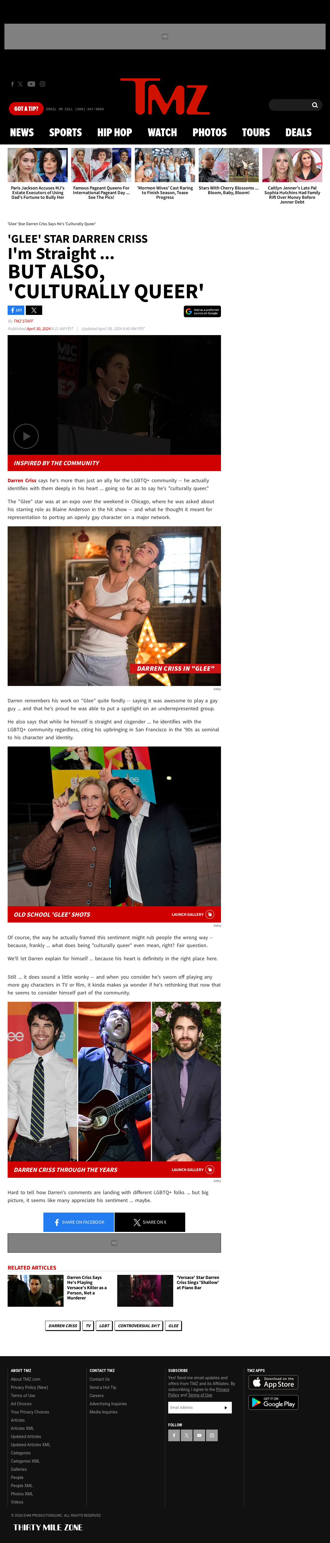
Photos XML (22, 1494)
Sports (65, 133)
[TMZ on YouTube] (199, 1435)
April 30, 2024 (38, 328)
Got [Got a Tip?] (26, 109)
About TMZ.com (25, 1379)
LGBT (104, 1325)
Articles (18, 1420)
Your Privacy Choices (30, 1412)
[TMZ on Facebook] (12, 84)
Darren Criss (62, 1325)
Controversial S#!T (138, 1325)
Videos (17, 1502)
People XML (22, 1485)
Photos (210, 133)
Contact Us (100, 1379)
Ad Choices (21, 1403)
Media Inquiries (104, 1412)
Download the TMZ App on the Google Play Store (273, 1402)
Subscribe (226, 1407)
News (22, 133)
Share (78, 1222)
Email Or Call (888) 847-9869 (75, 109)
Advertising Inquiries (108, 1403)
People (17, 1477)
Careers (97, 1395)
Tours (256, 133)
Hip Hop (114, 133)
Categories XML (25, 1461)
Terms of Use (23, 1395)
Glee (173, 1325)
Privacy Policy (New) (29, 1387)
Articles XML (22, 1428)
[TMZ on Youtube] (31, 84)
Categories (20, 1453)
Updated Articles (26, 1436)
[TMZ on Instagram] (42, 84)
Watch (162, 133)
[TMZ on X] (21, 84)
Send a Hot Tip (103, 1387)
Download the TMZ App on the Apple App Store (273, 1382)
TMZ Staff (23, 321)
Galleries (19, 1469)
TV (88, 1325)
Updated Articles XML (30, 1444)
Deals (298, 133)
